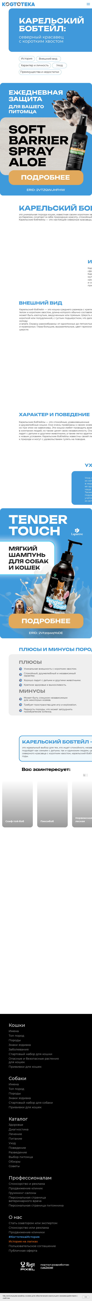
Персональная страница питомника (36, 1205)
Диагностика (18, 1129)
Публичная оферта (23, 1250)
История (26, 58)
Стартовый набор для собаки (31, 1102)
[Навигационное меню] (88, 4)
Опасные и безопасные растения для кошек (34, 1060)
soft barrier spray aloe (39, 146)
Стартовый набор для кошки (30, 1054)
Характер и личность (35, 65)
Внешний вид (48, 58)
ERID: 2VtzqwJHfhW (46, 190)
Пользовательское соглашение (32, 1246)
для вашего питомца (26, 109)
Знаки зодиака (20, 1045)
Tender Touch (38, 525)
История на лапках (23, 1241)
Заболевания (19, 1049)
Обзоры (14, 1161)
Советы (14, 1166)
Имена (14, 1031)
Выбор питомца (21, 1157)
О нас (15, 1217)
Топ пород (16, 1035)
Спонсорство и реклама (27, 1183)
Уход (59, 65)
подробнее (45, 177)
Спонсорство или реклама (29, 1227)
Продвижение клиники (27, 1232)
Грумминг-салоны (22, 1193)
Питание (15, 1138)
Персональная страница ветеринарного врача (27, 1199)
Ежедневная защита (36, 96)
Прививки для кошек (25, 1066)
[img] (47, 903)
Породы (15, 1040)
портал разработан (55, 1266)
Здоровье (16, 1124)
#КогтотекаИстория (24, 1237)
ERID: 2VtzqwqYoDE (46, 633)
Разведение (18, 1152)
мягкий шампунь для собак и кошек (28, 558)
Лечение (15, 1134)
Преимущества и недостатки (39, 71)
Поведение (17, 1148)
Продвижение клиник (26, 1188)
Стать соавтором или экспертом (33, 1223)
